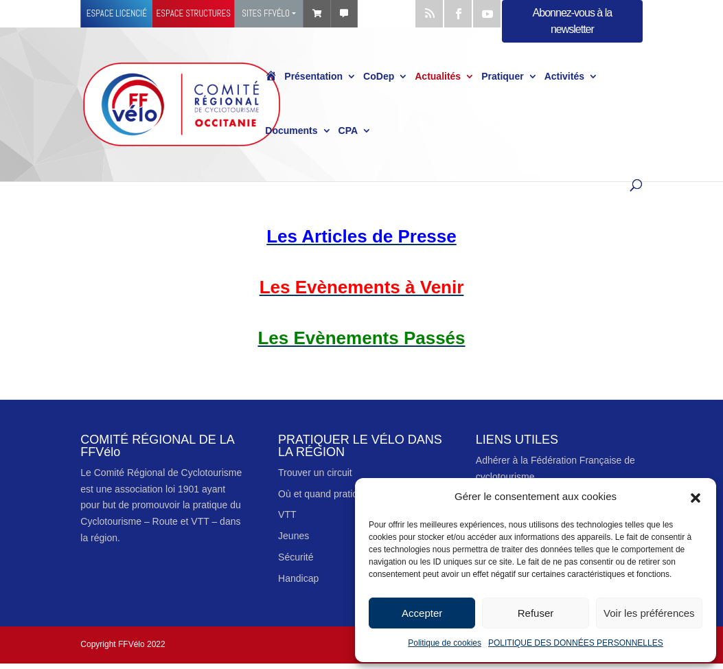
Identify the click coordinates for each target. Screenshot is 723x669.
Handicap (298, 578)
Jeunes (293, 535)
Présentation (313, 77)
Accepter (422, 613)
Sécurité (295, 557)
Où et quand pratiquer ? (329, 493)
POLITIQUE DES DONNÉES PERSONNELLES (575, 643)
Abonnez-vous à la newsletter (572, 21)
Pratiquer (502, 77)
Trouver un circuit (315, 472)
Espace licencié (117, 13)
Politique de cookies (444, 643)
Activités (564, 77)
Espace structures (194, 13)
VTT (287, 514)
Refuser (536, 613)
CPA (348, 131)
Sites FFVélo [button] (266, 13)
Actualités (438, 77)
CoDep (378, 77)
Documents (291, 131)
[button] (695, 496)
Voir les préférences (649, 613)
